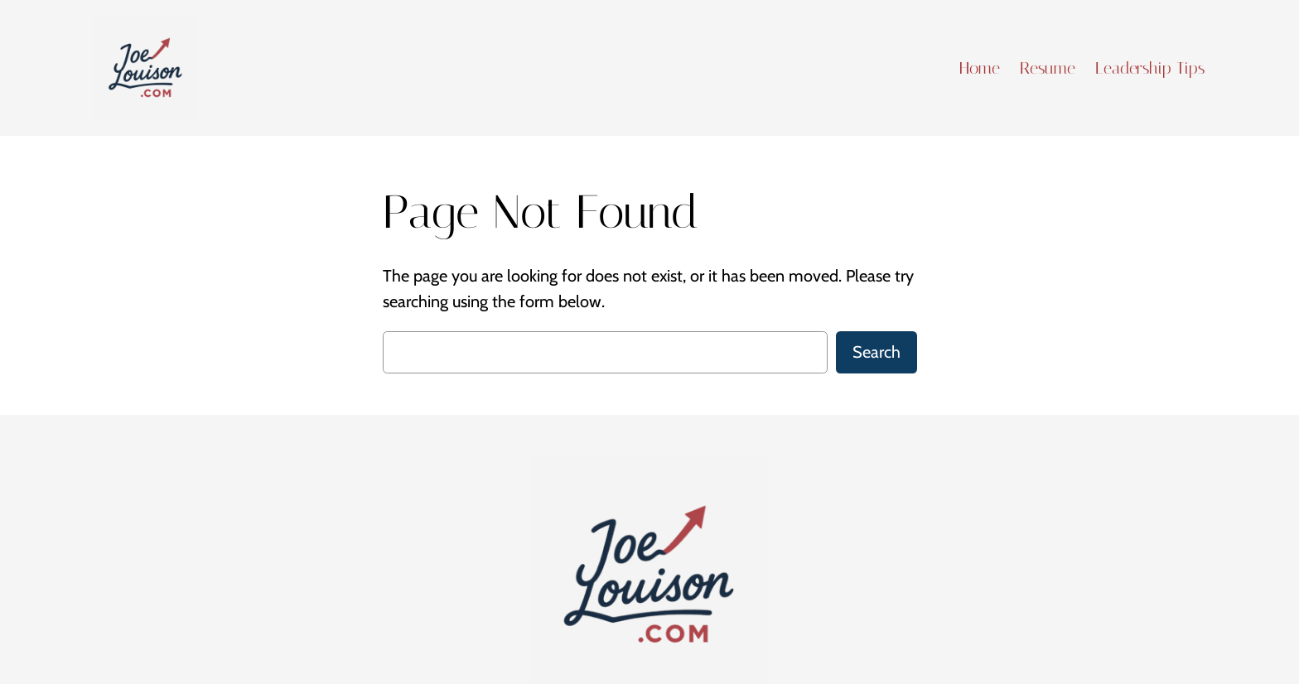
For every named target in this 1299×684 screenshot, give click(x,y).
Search (876, 352)
